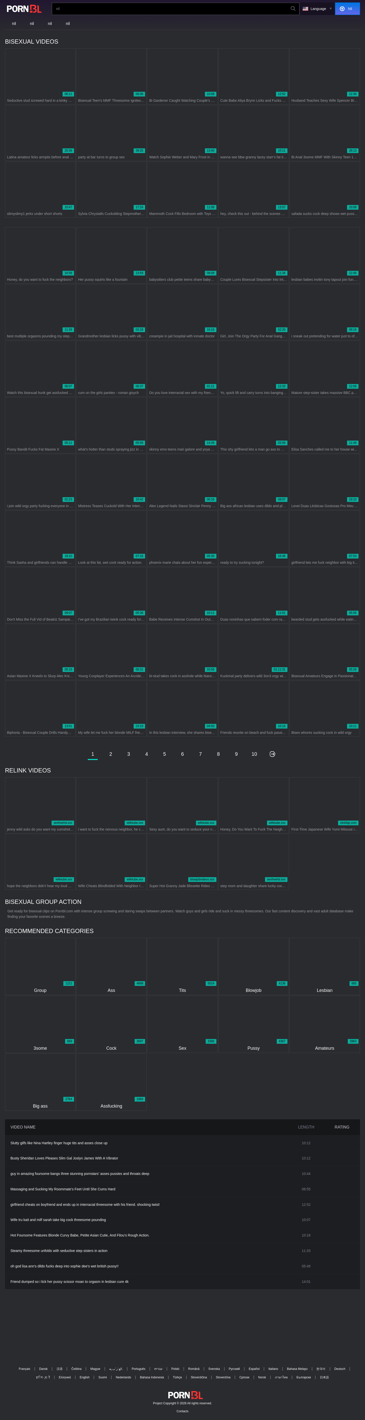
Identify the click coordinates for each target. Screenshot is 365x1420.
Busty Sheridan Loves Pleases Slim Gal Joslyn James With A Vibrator (64, 1158)
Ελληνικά (65, 1377)
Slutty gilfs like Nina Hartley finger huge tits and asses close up (58, 1143)
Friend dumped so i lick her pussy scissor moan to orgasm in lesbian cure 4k (69, 1282)
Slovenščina (199, 1377)
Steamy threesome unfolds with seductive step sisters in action (58, 1251)
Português (138, 1369)
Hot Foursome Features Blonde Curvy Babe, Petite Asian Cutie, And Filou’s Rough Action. (80, 1235)
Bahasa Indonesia (152, 1377)
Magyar (95, 1369)
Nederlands (123, 1377)
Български (303, 1377)
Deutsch (339, 1369)
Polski (175, 1369)
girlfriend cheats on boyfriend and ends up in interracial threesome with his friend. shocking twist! (85, 1205)
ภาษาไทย (281, 1377)
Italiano (273, 1369)
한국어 (320, 1369)
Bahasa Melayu (297, 1369)
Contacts (182, 1411)
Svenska (214, 1369)
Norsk (262, 1377)
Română (193, 1369)
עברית (158, 1369)
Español (254, 1369)
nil (14, 23)
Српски (244, 1377)
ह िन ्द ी (43, 1377)
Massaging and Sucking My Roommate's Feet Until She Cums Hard (62, 1189)
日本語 (324, 1377)
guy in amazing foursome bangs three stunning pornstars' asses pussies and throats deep (79, 1174)
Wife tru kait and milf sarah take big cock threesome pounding (58, 1220)
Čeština (76, 1369)
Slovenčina (223, 1377)
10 (254, 754)
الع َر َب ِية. (116, 1369)
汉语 (60, 1369)
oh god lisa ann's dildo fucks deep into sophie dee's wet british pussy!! (64, 1266)
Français (24, 1369)
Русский (234, 1369)
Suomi (102, 1377)
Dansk (43, 1369)
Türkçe (177, 1377)
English (85, 1377)
